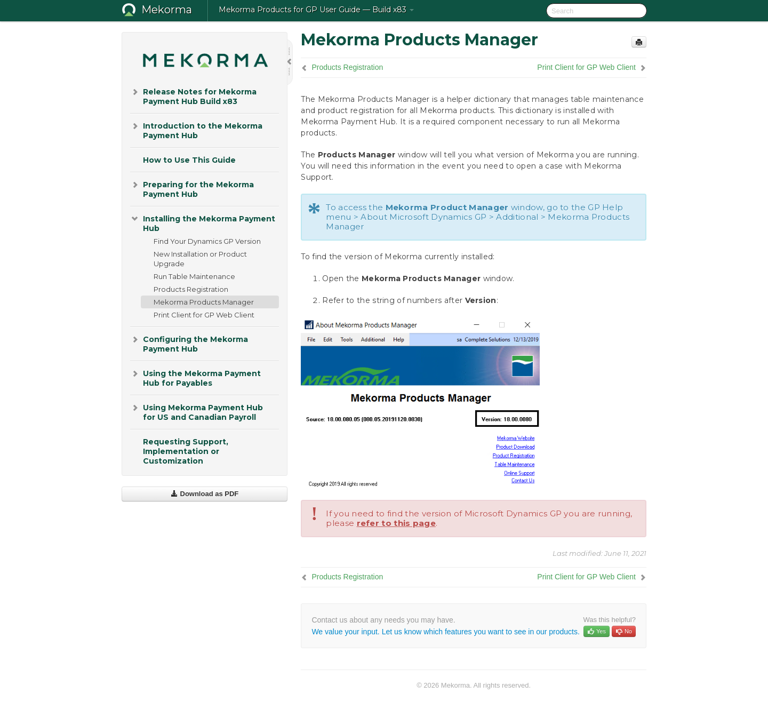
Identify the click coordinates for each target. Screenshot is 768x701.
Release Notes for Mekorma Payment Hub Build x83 (193, 95)
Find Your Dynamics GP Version (207, 241)
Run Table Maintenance (194, 276)
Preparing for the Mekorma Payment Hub (192, 188)
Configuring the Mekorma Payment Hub (189, 343)
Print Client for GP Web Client (204, 314)
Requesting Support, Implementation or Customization (185, 451)
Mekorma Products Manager (204, 302)
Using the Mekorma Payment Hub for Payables (195, 377)
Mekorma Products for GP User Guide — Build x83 (316, 9)
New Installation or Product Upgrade (200, 259)
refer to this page (396, 523)
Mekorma (166, 9)
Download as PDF (204, 494)
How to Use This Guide (189, 160)
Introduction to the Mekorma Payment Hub (196, 130)
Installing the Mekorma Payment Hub (202, 222)
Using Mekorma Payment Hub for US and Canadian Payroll (196, 411)
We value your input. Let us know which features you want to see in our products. (445, 631)
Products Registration (191, 289)
